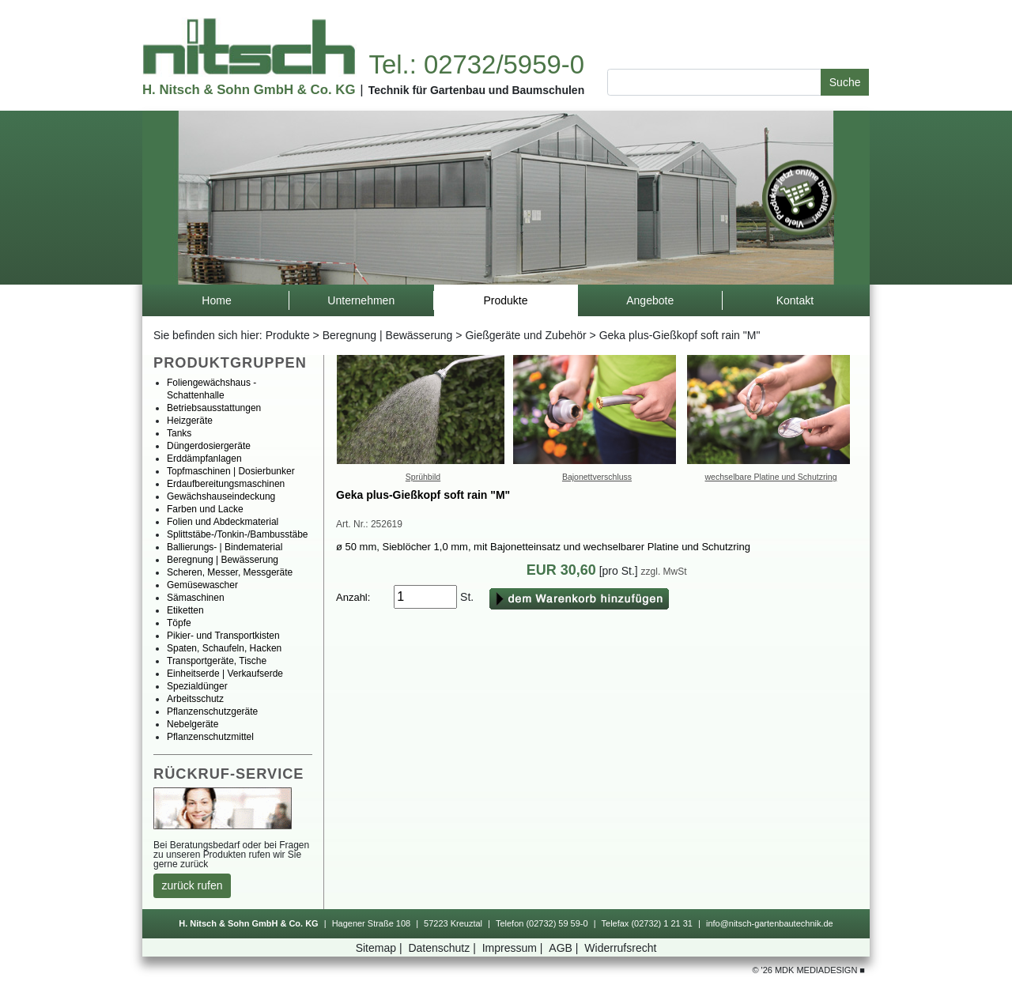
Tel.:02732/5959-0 (475, 64)
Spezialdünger (197, 686)
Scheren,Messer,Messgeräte (230, 572)
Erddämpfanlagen (204, 458)
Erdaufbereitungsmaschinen (226, 483)
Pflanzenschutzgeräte (212, 711)
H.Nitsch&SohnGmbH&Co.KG (248, 89)
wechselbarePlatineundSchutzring (771, 476)
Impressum (514, 948)
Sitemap (381, 948)
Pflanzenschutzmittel (210, 736)
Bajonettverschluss (597, 476)
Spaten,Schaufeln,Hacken (224, 648)
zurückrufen (192, 885)
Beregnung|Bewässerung (388, 335)
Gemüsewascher (202, 585)
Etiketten (185, 610)
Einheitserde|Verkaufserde (225, 673)
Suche (845, 82)
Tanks (179, 433)
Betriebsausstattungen (214, 407)
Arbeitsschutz (195, 698)
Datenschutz (443, 948)
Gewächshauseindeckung (221, 496)
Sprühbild (423, 476)
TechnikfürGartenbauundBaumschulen (476, 90)
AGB (565, 948)
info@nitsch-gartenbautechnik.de (769, 923)
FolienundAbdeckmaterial (222, 521)
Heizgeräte (190, 420)
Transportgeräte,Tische (216, 660)
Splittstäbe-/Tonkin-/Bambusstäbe (237, 534)
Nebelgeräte (192, 724)
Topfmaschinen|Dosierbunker (231, 471)
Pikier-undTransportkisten (223, 635)
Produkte (288, 335)
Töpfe (179, 622)
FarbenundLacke (205, 509)
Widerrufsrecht (620, 948)
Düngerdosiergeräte (209, 445)
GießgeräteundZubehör (525, 335)
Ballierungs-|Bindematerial (224, 547)
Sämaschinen (196, 597)
